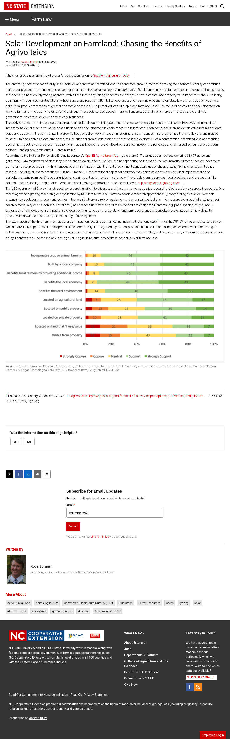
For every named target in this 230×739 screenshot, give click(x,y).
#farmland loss (16, 611)
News (9, 33)
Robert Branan (30, 61)
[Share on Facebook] (19, 474)
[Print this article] (47, 474)
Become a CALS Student (141, 672)
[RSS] (198, 687)
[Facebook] (190, 687)
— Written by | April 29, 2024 (31, 61)
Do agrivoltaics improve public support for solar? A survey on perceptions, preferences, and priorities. (135, 396)
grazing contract (62, 611)
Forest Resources (149, 603)
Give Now (131, 684)
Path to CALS (208, 6)
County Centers (175, 6)
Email (70, 504)
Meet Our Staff (140, 6)
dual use (83, 611)
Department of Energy (107, 611)
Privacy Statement (96, 695)
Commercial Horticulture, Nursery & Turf (88, 603)
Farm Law (41, 19)
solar (197, 603)
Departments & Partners (141, 655)
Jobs (127, 649)
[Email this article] (37, 474)
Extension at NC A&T (139, 678)
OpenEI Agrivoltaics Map (101, 155)
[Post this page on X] (9, 474)
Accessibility (38, 718)
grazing (183, 603)
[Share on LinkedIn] (28, 474)
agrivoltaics (39, 611)
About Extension (135, 643)
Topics (193, 6)
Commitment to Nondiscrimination (45, 695)
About (123, 6)
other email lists (100, 536)
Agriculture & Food (18, 603)
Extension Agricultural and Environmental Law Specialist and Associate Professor (72, 572)
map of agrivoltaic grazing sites (158, 183)
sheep (170, 603)
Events (158, 6)
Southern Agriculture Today (111, 75)
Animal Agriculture (47, 603)
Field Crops (126, 603)
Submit (73, 526)
